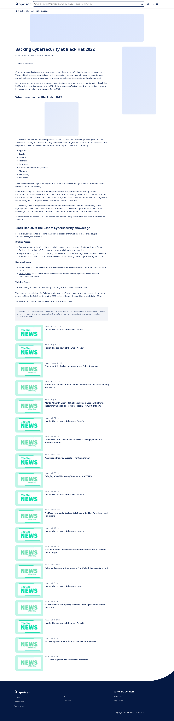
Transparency (19, 702)
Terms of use (19, 706)
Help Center (118, 700)
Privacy (17, 697)
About (66, 696)
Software (67, 701)
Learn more (28, 316)
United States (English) (134, 712)
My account (118, 696)
